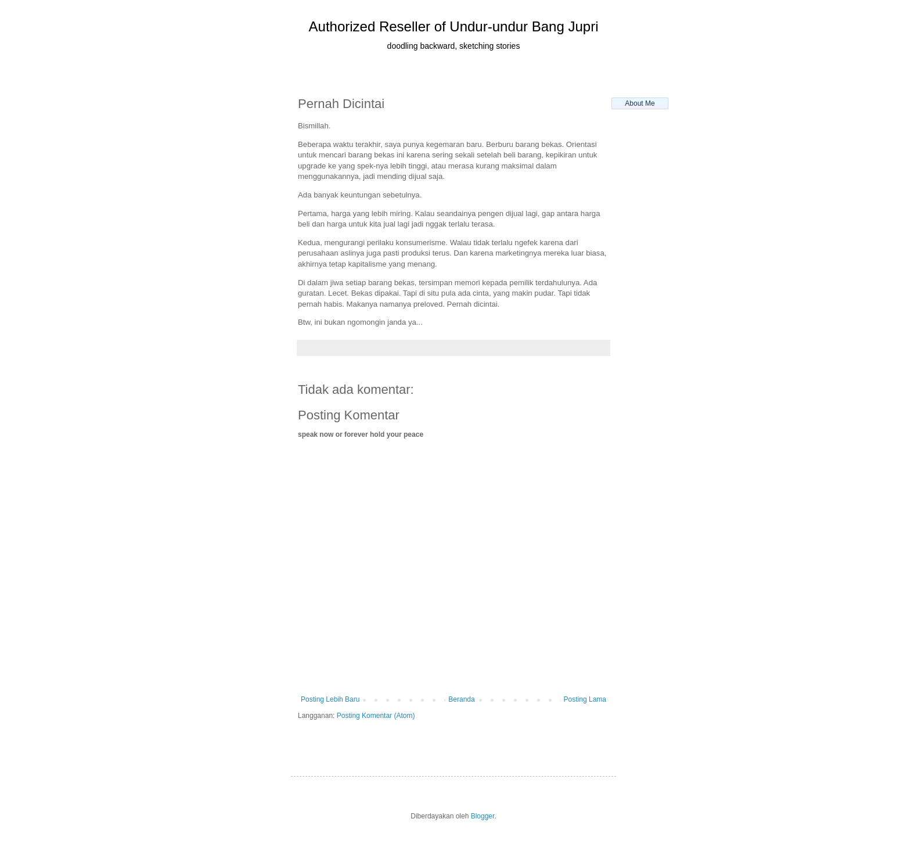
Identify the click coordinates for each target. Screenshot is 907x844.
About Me (639, 103)
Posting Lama (585, 699)
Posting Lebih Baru (330, 699)
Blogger (483, 816)
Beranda (461, 699)
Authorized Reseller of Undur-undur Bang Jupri (454, 26)
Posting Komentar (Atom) (376, 716)
